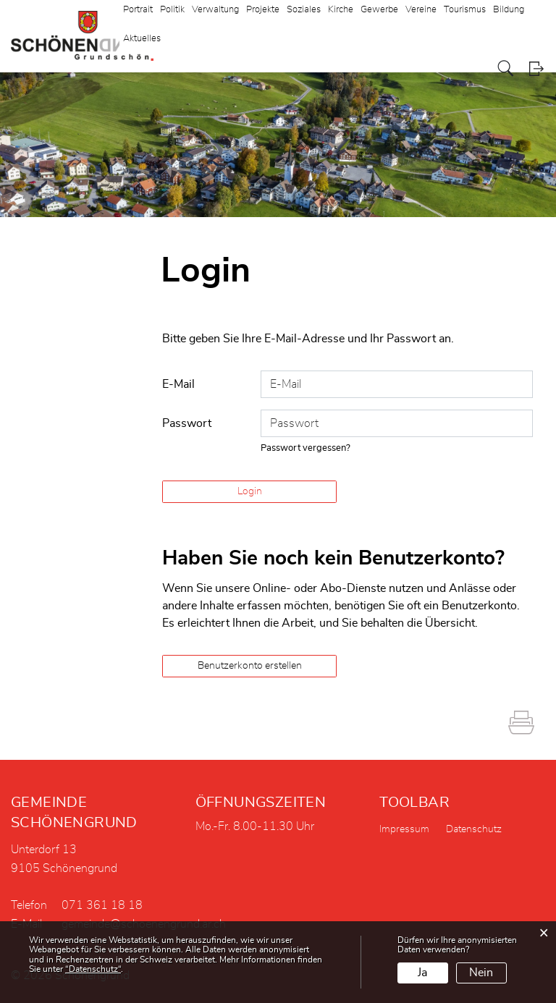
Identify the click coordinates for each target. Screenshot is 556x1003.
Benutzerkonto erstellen (250, 666)
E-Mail (178, 384)
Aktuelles (142, 38)
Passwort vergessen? (305, 448)
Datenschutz (474, 829)
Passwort (186, 423)
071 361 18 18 (102, 905)
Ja (422, 972)
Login (536, 68)
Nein (481, 972)
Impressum (404, 829)
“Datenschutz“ (93, 969)
